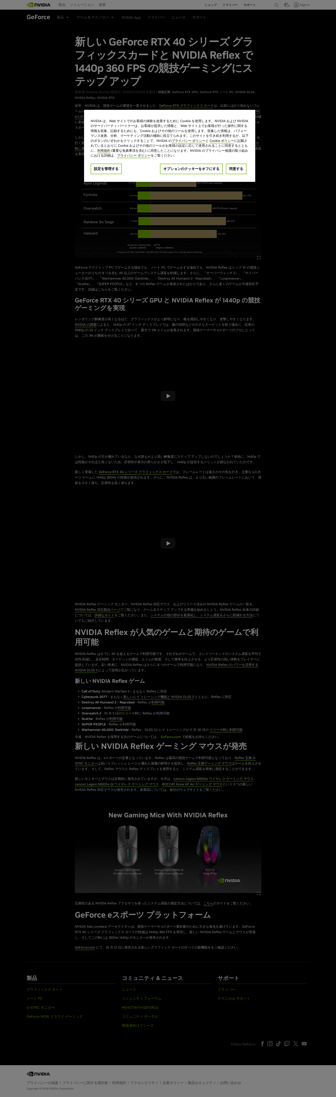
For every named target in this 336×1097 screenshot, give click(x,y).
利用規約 (103, 150)
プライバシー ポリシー (188, 141)
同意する (236, 168)
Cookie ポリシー (222, 141)
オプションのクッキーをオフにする (191, 168)
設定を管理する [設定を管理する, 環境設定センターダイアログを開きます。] (106, 168)
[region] (169, 146)
